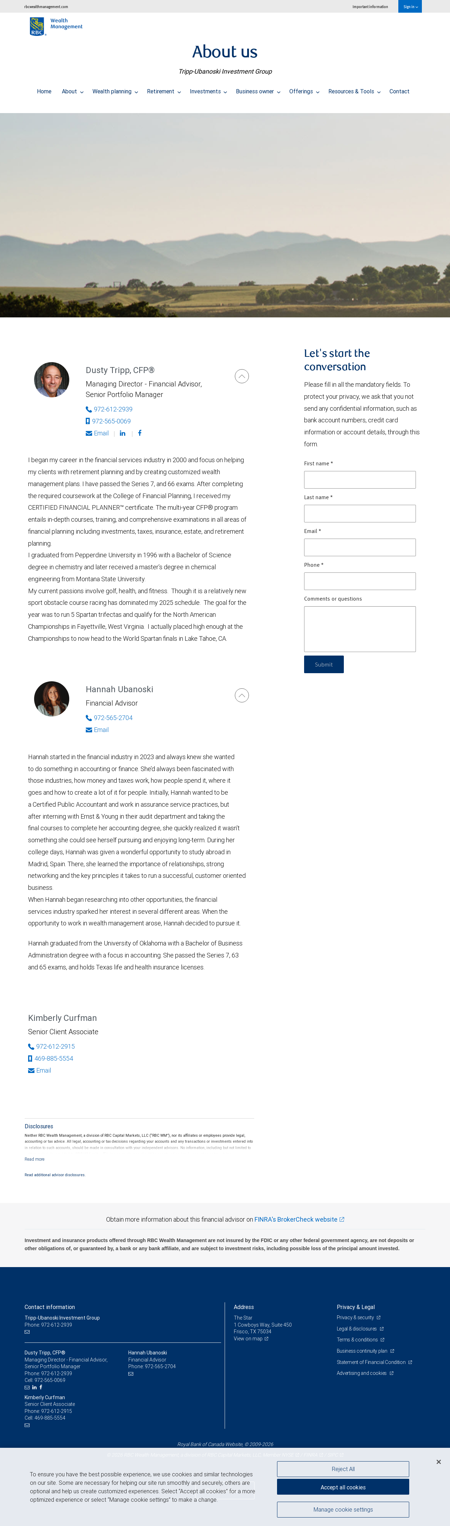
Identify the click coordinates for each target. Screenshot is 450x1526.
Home (44, 89)
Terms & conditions (358, 1339)
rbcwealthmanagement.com (46, 6)
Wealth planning (115, 89)
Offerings (304, 89)
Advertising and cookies (362, 1373)
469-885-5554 (50, 1058)
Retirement (164, 89)
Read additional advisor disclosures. (55, 1174)
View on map (248, 1338)
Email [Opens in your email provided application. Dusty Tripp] (97, 433)
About (73, 89)
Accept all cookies (343, 1487)
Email (312, 531)
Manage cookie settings (343, 1509)
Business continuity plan (362, 1351)
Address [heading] (244, 1306)
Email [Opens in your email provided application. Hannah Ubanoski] (97, 730)
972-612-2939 (56, 1373)
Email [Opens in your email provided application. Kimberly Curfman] (39, 1070)
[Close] (438, 1462)
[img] (225, 211)
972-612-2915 (56, 1411)
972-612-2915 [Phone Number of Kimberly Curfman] (51, 1046)
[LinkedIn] (35, 1387)
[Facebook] (140, 433)
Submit (324, 664)
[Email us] (28, 1331)
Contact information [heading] (50, 1306)
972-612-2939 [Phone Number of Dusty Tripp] (109, 409)
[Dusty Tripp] (242, 376)
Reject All (343, 1468)
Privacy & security (356, 1317)
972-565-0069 (108, 421)
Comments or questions (333, 599)
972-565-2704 (160, 1366)
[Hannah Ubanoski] (242, 695)
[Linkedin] (123, 433)
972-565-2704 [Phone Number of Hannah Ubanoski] (109, 718)
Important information (370, 6)
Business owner (258, 89)
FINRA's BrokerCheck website (296, 1219)
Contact (400, 89)
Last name (318, 498)
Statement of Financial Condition (372, 1362)
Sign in (411, 6)
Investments (208, 89)
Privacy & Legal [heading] (356, 1306)
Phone (314, 565)
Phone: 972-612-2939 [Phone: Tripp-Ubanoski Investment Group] (48, 1325)
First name (318, 464)
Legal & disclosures (357, 1329)
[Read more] (35, 1159)
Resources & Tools (354, 89)
